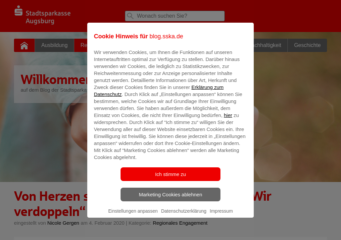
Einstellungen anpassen (133, 215)
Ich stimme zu (170, 179)
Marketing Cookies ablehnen (170, 199)
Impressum (221, 215)
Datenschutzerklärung (183, 215)
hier (228, 120)
